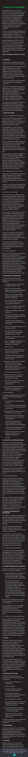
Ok (14, 754)
